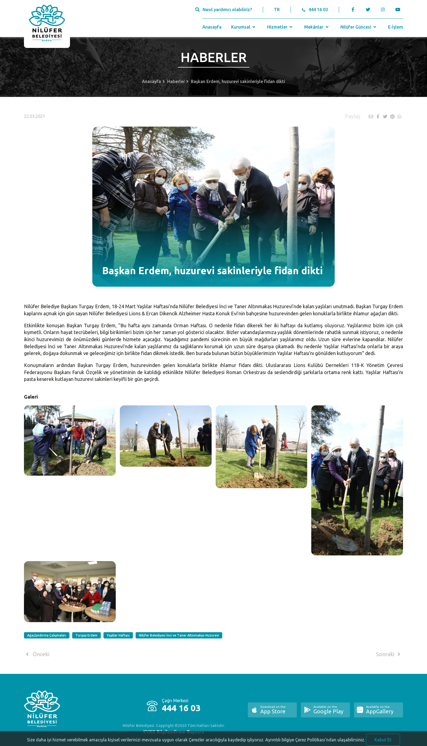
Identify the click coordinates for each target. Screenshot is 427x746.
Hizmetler (280, 27)
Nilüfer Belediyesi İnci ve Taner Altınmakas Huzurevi (179, 635)
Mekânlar (317, 27)
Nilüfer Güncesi (358, 27)
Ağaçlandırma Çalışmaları (46, 635)
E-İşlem (395, 27)
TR (277, 9)
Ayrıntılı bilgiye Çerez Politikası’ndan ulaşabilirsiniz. (315, 742)
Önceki (36, 654)
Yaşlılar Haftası (118, 635)
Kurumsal (244, 27)
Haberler (176, 81)
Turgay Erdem (86, 635)
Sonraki (389, 654)
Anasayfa (211, 27)
